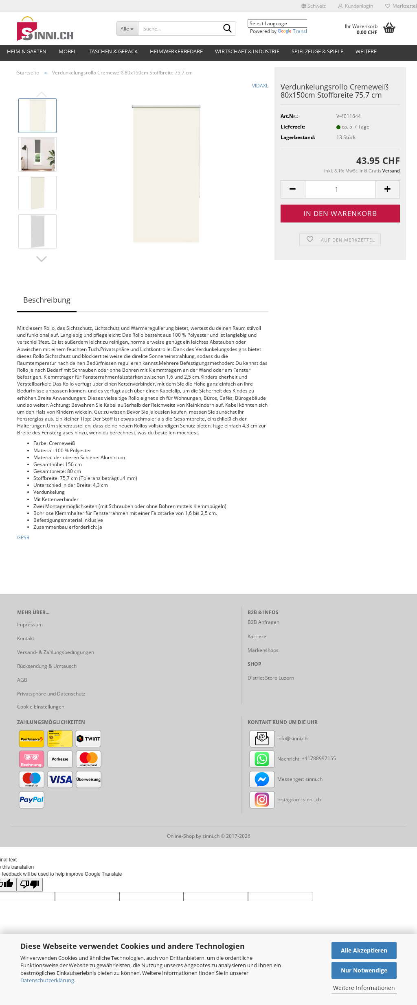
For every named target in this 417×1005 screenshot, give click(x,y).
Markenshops (263, 650)
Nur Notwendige (364, 970)
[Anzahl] (340, 189)
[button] (313, 6)
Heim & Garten (26, 51)
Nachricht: (275, 758)
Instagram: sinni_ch (284, 799)
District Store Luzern (271, 677)
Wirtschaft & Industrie (247, 51)
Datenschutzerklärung (47, 980)
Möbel (68, 51)
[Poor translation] (30, 885)
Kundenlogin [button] (355, 5)
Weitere (366, 51)
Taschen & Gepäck (113, 51)
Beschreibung (46, 300)
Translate (296, 31)
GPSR (23, 537)
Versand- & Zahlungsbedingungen (55, 652)
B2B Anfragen (263, 622)
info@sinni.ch (277, 738)
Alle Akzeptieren (364, 950)
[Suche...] (127, 28)
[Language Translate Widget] (283, 23)
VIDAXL (260, 85)
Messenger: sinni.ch (285, 779)
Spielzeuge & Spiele (317, 51)
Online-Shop (181, 836)
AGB (22, 679)
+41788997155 (319, 758)
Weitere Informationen (364, 988)
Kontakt (25, 638)
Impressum (30, 624)
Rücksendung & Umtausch (47, 666)
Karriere (257, 636)
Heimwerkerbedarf (176, 51)
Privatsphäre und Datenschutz (51, 693)
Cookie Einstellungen (40, 706)
